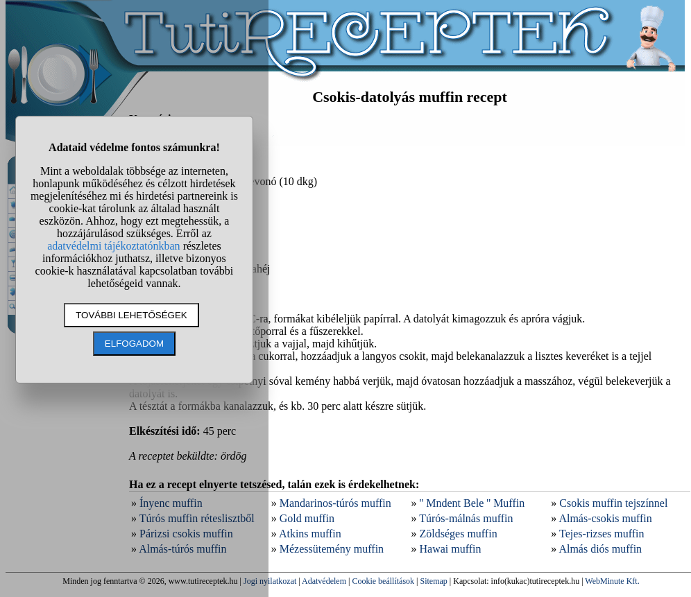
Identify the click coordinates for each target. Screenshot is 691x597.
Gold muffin (307, 518)
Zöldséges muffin (458, 533)
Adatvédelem (324, 581)
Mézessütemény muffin (332, 549)
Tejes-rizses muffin (602, 533)
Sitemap (433, 581)
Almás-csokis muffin (604, 518)
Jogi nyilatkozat (270, 581)
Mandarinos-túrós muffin (335, 503)
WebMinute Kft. (612, 581)
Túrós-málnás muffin (466, 518)
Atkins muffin (310, 533)
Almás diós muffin (600, 549)
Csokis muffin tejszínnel (613, 503)
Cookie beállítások (383, 581)
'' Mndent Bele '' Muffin (472, 503)
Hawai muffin (450, 549)
